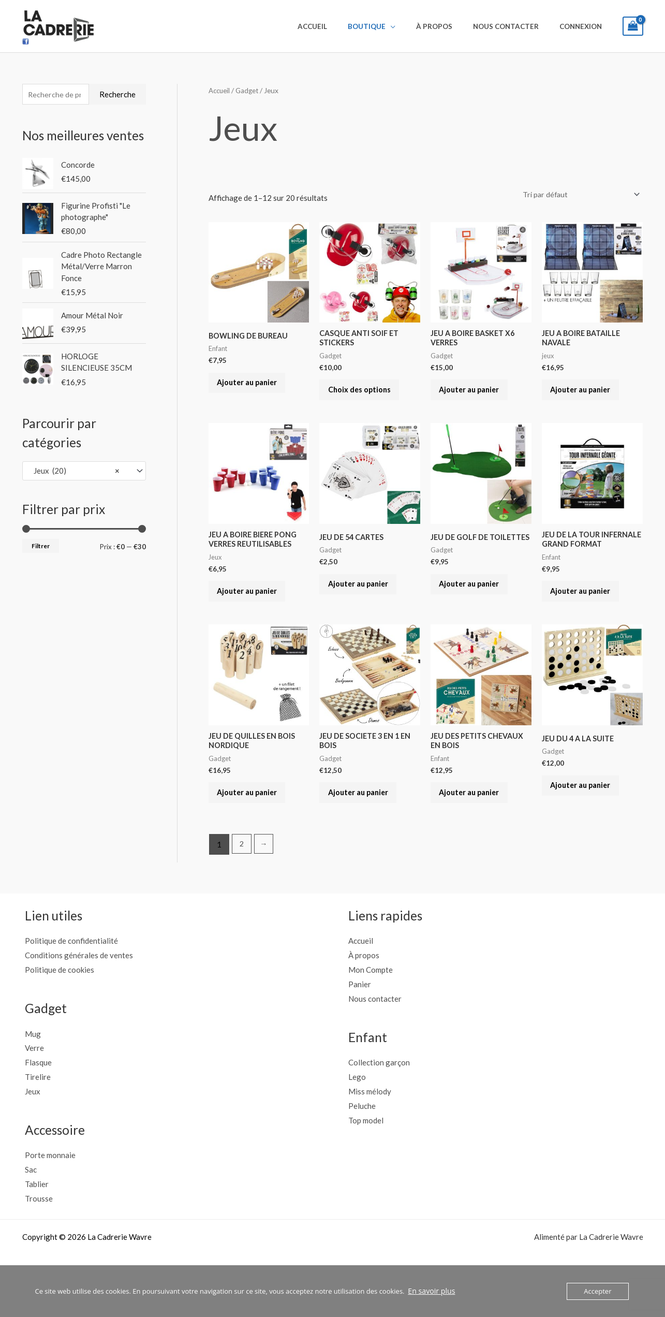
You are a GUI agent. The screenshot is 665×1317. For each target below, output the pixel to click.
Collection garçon (379, 1097)
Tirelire (38, 1112)
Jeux (32, 1126)
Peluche (362, 1141)
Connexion (584, 26)
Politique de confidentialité (71, 976)
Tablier (37, 1219)
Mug (33, 1068)
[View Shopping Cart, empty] (633, 26)
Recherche (117, 94)
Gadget (249, 90)
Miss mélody (369, 1126)
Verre (34, 1083)
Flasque (38, 1097)
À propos (451, 26)
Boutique (390, 26)
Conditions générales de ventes (79, 990)
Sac (31, 1204)
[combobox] (84, 472)
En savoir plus (429, 1291)
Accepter (597, 1291)
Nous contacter (516, 26)
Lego (357, 1112)
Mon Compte (370, 1004)
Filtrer (41, 547)
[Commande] (578, 194)
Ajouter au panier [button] (253, 387)
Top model (365, 1155)
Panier (359, 1019)
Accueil (342, 26)
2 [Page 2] (242, 879)
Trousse (39, 1233)
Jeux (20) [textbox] (74, 472)
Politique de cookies (59, 1004)
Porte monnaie (50, 1190)
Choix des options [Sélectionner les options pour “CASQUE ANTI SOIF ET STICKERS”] (364, 395)
